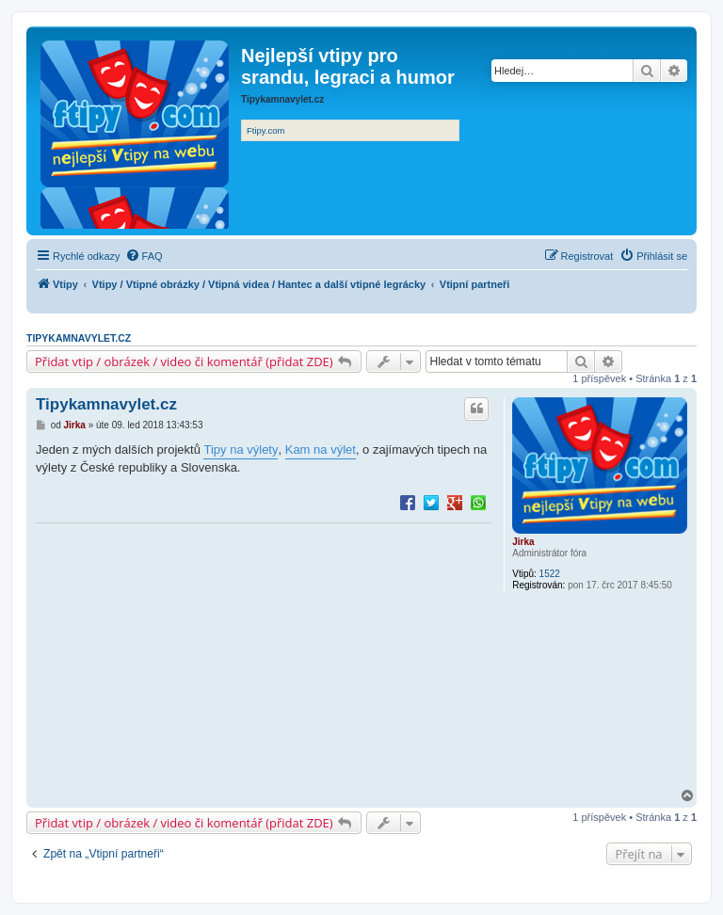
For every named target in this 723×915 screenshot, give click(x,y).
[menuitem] (144, 256)
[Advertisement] (263, 657)
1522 (549, 574)
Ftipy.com (265, 130)
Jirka (523, 542)
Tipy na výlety (240, 449)
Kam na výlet (320, 449)
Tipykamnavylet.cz (78, 338)
